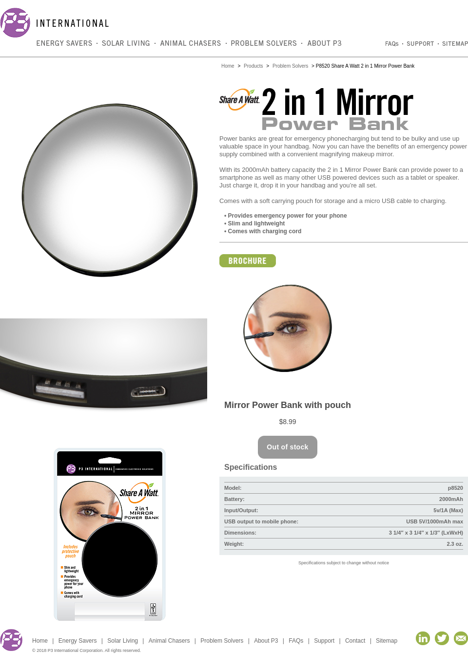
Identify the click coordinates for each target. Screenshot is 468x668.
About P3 (266, 640)
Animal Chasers (169, 640)
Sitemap (386, 640)
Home (227, 66)
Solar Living (122, 640)
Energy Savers (77, 640)
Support (324, 640)
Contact (355, 640)
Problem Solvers (290, 66)
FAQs (296, 640)
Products (253, 66)
